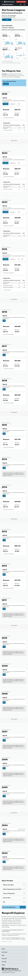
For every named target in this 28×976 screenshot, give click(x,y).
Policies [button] (4, 958)
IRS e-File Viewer (15, 937)
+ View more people (7, 289)
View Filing (5, 103)
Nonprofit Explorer (7, 4)
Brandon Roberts (5, 931)
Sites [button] (3, 949)
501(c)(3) (11, 27)
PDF (19, 259)
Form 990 (4, 74)
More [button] (3, 965)
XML (19, 103)
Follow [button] (4, 961)
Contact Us (6, 83)
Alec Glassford (14, 929)
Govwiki (23, 939)
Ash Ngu (20, 929)
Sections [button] (4, 952)
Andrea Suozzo (6, 929)
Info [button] (3, 955)
